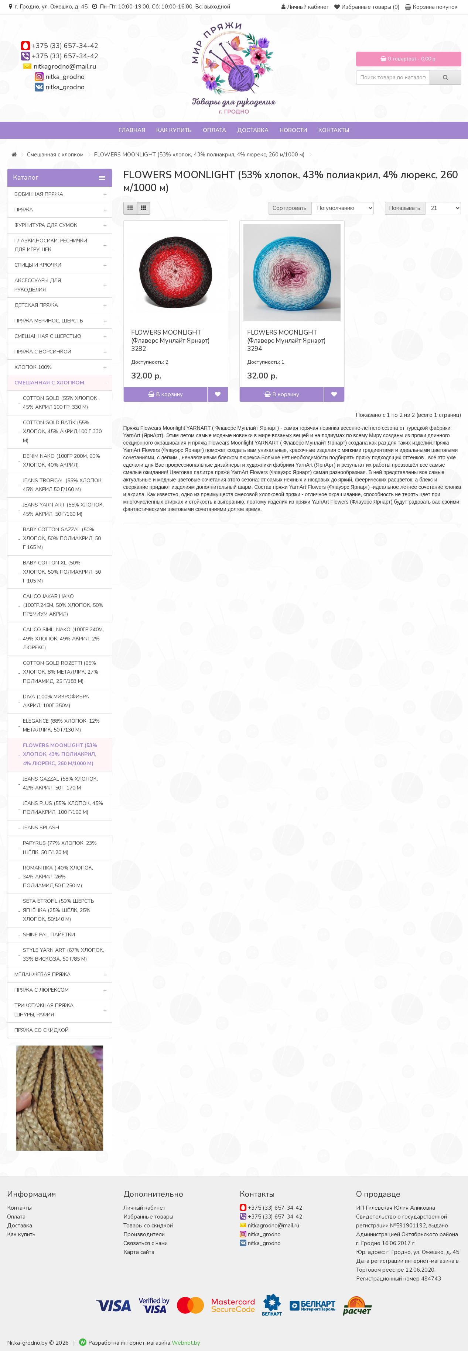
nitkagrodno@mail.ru (65, 66)
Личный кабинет (144, 1208)
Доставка (253, 130)
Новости (293, 130)
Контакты (333, 130)
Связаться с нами (145, 1243)
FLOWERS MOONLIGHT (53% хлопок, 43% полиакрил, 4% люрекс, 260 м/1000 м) (199, 154)
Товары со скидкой (148, 1225)
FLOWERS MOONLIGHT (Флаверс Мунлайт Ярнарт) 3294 (286, 340)
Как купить (174, 130)
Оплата (214, 130)
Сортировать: (290, 208)
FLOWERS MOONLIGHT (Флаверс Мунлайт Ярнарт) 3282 (170, 340)
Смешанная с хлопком (55, 154)
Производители (144, 1234)
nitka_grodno (65, 76)
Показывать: (405, 208)
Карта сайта (138, 1252)
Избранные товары (148, 1216)
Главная (132, 130)
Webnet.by (186, 1343)
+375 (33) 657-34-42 (65, 45)
